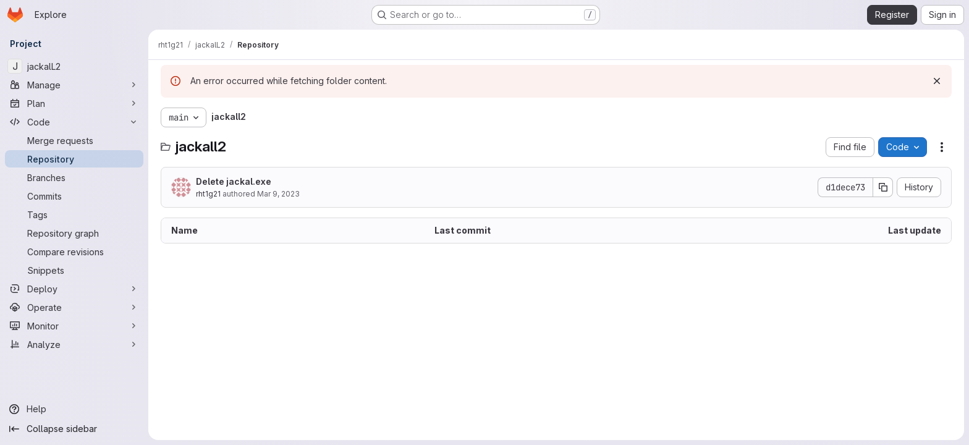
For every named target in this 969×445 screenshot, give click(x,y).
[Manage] (74, 84)
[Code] (74, 121)
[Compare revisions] (74, 251)
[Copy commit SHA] (883, 187)
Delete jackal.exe (233, 181)
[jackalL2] (74, 66)
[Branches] (74, 177)
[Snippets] (74, 270)
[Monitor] (74, 325)
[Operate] (74, 307)
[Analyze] (74, 344)
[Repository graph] (74, 233)
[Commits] (74, 196)
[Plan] (74, 103)
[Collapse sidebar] (74, 429)
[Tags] (74, 214)
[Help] (74, 409)
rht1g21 (208, 193)
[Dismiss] (936, 81)
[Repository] (74, 158)
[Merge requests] (74, 140)
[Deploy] (74, 288)
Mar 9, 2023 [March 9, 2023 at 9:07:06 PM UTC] (278, 193)
